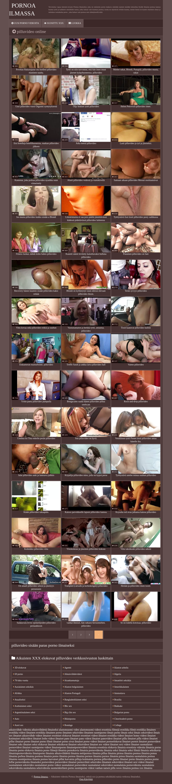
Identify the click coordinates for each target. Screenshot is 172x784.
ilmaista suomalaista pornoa (140, 756)
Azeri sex (18, 725)
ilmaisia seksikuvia (151, 750)
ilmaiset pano (62, 738)
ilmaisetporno (59, 747)
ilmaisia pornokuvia (68, 750)
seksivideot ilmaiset (122, 762)
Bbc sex (67, 706)
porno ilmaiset (120, 759)
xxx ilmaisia (145, 768)
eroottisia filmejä (110, 729)
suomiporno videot (84, 768)
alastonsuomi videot (90, 729)
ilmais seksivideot (143, 732)
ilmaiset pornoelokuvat (109, 741)
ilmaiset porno (22, 741)
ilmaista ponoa (149, 753)
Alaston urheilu (120, 667)
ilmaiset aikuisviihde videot (27, 735)
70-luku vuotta (20, 680)
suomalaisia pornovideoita (127, 765)
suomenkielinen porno (62, 768)
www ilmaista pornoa (127, 768)
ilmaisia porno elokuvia (21, 750)
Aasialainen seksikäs (23, 687)
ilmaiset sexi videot (120, 744)
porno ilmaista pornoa (140, 759)
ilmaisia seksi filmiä (129, 750)
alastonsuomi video (69, 729)
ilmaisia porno (153, 747)
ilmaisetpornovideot (77, 747)
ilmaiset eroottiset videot (85, 735)
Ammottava (119, 693)
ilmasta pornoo (40, 759)
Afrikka (17, 693)
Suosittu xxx (54, 23)
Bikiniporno (69, 719)
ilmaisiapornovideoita (20, 753)
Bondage (68, 725)
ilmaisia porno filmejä (45, 750)
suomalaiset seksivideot (100, 765)
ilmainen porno (54, 732)
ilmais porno (113, 732)
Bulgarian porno (121, 712)
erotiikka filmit (128, 729)
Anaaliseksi (19, 699)
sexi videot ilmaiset (143, 762)
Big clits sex (69, 712)
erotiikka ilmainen (146, 729)
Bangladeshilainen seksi (74, 699)
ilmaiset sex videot (99, 744)
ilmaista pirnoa (116, 753)
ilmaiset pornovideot (149, 741)
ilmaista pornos (101, 756)
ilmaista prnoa (117, 756)
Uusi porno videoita (25, 23)
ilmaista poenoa (132, 753)
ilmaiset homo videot (135, 735)
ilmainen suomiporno (95, 732)
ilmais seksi (127, 732)
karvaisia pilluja (73, 759)
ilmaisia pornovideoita (91, 750)
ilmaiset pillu (120, 738)
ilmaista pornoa (67, 756)
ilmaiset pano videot (80, 738)
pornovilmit (83, 762)
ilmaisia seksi (111, 750)
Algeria (117, 674)
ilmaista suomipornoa (20, 759)
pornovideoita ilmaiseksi (28, 762)
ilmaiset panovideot (102, 738)
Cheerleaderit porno (123, 719)
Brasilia (117, 699)
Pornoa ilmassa (41, 776)
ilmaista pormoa (34, 756)
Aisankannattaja (71, 680)
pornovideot (48, 762)
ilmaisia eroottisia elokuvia (102, 747)
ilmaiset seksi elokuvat (35, 744)
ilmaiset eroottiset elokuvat (57, 735)
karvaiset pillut (56, 759)
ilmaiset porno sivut (63, 741)
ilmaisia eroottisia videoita (131, 747)
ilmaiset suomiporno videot (36, 747)
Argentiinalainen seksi (24, 712)
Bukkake (117, 706)
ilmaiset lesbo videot (44, 738)
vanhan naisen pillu (105, 768)
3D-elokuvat (19, 667)
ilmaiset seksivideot (78, 744)
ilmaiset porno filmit (42, 741)
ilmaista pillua (99, 753)
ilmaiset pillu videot (138, 738)
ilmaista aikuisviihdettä (58, 753)
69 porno (18, 674)
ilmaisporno (39, 753)
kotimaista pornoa (91, 759)
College (117, 725)
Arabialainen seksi (22, 706)
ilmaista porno (51, 756)
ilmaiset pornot (130, 741)
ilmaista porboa (17, 756)
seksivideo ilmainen (100, 762)
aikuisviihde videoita (20, 729)
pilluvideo (107, 759)
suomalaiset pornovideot (74, 765)
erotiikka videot (17, 732)
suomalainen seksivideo (21, 765)
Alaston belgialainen (73, 687)
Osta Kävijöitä (86, 779)
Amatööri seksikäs (122, 680)
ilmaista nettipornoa (81, 753)
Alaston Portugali (71, 693)
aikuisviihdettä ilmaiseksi (45, 729)
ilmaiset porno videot (86, 741)
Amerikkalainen (121, 687)
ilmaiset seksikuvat (58, 744)
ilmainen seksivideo (73, 732)
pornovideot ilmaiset (66, 762)
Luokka (75, 23)
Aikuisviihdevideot (72, 674)
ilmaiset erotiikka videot (111, 735)
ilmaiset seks (15, 744)
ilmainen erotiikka (35, 732)
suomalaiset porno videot (48, 765)
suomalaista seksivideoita (36, 768)
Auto (16, 719)
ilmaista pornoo (84, 756)
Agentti (67, 667)
